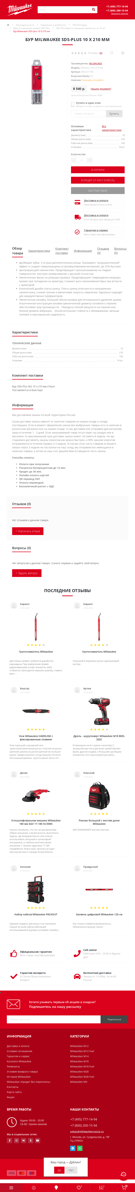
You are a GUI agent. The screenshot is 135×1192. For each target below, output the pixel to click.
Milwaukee (95, 63)
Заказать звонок (119, 13)
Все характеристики (111, 128)
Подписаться (114, 1019)
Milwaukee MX (78, 1081)
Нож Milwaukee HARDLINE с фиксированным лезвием (36, 737)
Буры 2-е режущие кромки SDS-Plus (31, 28)
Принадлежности (25, 24)
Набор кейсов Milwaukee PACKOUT (35, 914)
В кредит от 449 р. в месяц (98, 180)
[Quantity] (81, 160)
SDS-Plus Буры (80, 24)
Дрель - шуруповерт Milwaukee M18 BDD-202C (99, 737)
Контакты (12, 1087)
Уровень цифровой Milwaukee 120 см (99, 914)
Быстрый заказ (97, 190)
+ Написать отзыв (28, 531)
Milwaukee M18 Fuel (82, 1066)
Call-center (90, 950)
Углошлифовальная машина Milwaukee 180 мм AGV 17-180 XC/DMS (36, 822)
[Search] (93, 9)
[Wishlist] (111, 53)
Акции (10, 1097)
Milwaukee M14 (79, 1056)
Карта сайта (14, 1092)
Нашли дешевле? (101, 88)
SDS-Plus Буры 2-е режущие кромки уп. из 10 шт (80, 28)
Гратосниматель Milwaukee (36, 651)
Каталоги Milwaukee (19, 1061)
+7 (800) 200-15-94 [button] (83, 1125)
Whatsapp (80, 1148)
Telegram (73, 1148)
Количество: (78, 154)
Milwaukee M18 (79, 1061)
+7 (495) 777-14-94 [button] (83, 1119)
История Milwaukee (19, 1076)
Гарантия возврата (33, 973)
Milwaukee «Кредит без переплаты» (28, 1081)
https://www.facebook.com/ (9, 1140)
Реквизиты (13, 1066)
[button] (117, 6)
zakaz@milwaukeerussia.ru (87, 1131)
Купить (114, 114)
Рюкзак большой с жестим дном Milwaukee (99, 822)
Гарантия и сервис (96, 230)
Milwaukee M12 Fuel (82, 1051)
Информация (83, 251)
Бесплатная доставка (97, 973)
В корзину (98, 169)
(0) (100, 53)
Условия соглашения (19, 1051)
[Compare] (122, 53)
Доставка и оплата (96, 200)
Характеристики (39, 251)
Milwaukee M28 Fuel (82, 1076)
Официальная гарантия (36, 951)
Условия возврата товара (22, 1071)
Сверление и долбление (53, 24)
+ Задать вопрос (27, 573)
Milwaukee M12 (79, 1046)
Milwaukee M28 (79, 1071)
